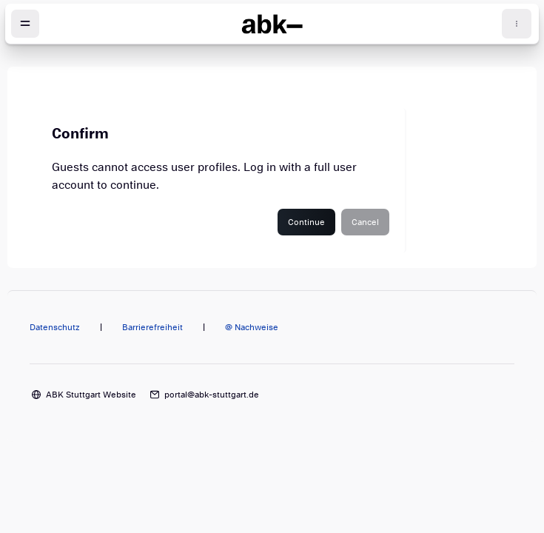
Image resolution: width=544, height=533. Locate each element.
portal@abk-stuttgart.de (211, 394)
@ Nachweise (251, 327)
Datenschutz (55, 327)
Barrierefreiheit (152, 327)
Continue (306, 222)
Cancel (365, 222)
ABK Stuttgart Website (91, 394)
